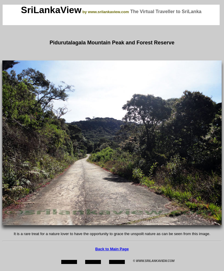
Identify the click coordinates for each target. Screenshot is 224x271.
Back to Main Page (112, 249)
